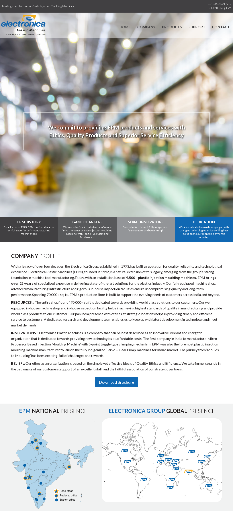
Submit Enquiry (220, 8)
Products (172, 27)
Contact (221, 27)
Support (196, 27)
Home (125, 27)
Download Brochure (116, 382)
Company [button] (146, 27)
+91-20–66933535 (219, 4)
